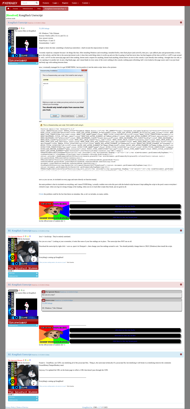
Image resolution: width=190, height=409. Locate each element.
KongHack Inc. (87, 407)
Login (56, 3)
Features (46, 3)
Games (75, 3)
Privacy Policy (10, 407)
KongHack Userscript (17, 22)
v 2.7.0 (99, 407)
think (42, 194)
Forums (15, 9)
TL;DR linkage (44, 28)
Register (65, 3)
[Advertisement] (87, 10)
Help (39, 9)
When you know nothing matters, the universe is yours (52, 262)
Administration (28, 9)
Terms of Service (22, 407)
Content (86, 3)
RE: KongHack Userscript (19, 230)
